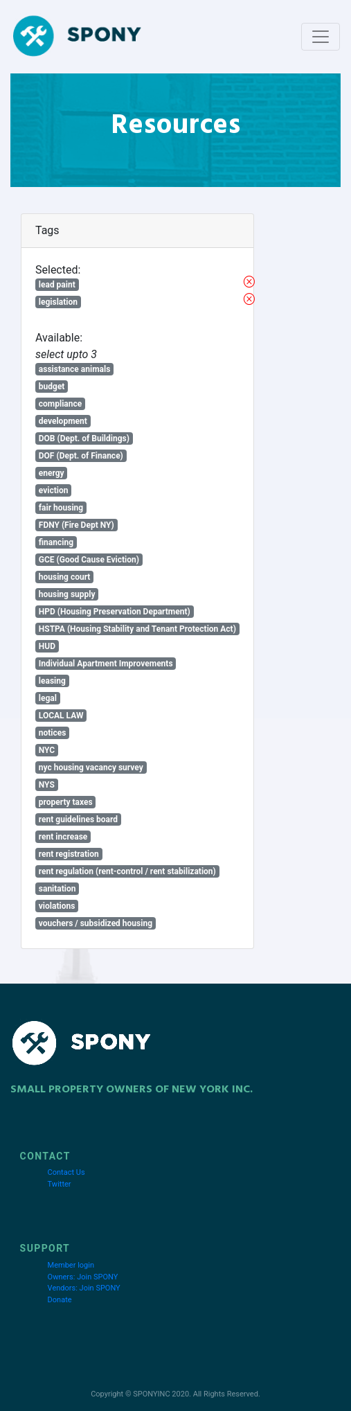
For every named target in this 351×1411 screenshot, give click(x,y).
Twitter (59, 1184)
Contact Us (66, 1172)
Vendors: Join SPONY (84, 1288)
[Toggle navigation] (320, 37)
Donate (60, 1299)
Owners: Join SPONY (83, 1276)
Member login (71, 1265)
